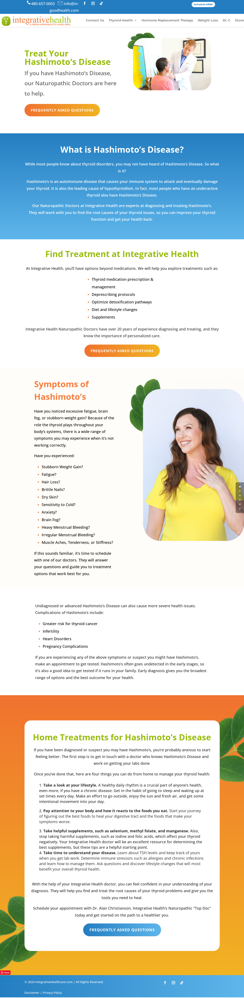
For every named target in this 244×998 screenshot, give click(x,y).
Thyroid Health (121, 20)
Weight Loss (208, 20)
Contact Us (95, 20)
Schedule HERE (203, 4)
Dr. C (226, 20)
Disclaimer (32, 993)
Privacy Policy (52, 993)
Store (239, 20)
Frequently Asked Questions (63, 110)
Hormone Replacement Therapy (167, 20)
